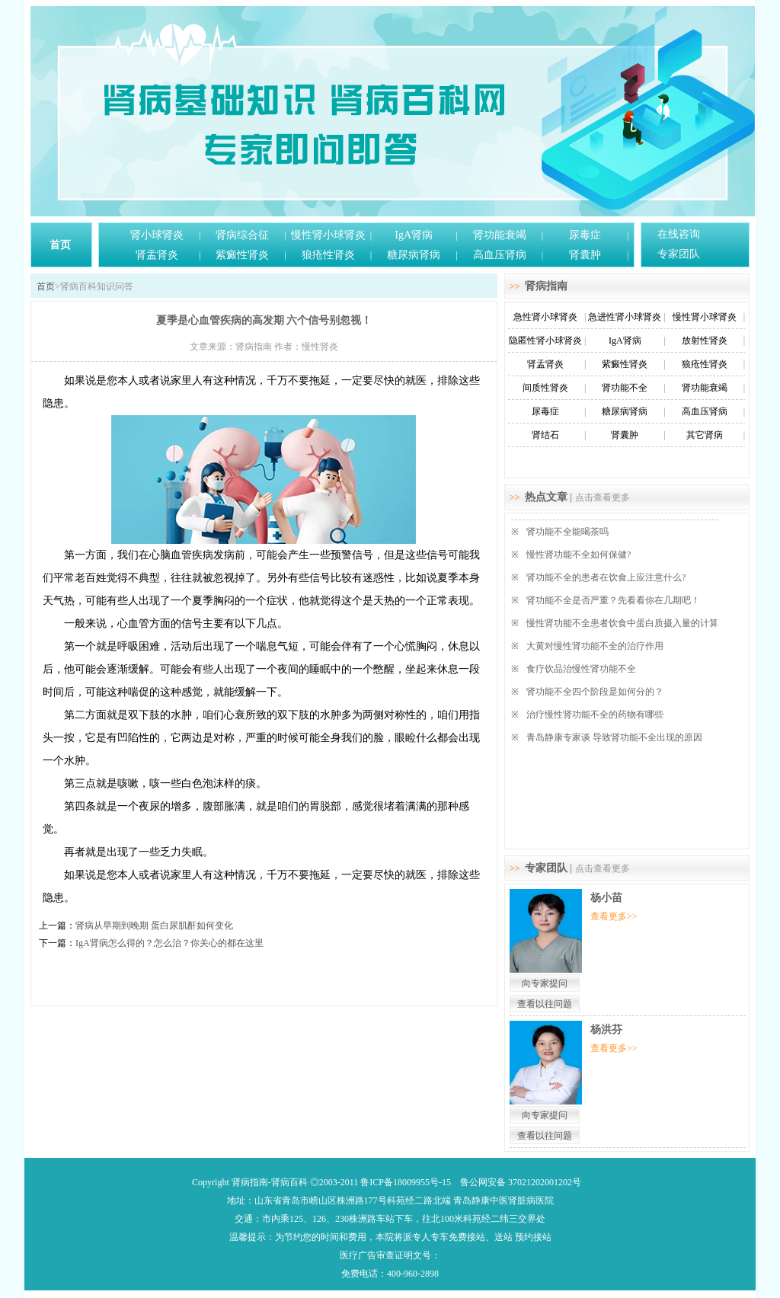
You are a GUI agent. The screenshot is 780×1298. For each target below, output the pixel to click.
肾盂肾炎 (157, 255)
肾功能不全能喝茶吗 (567, 531)
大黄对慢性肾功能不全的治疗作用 (594, 646)
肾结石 (545, 435)
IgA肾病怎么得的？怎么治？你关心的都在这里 (169, 943)
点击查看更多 (602, 497)
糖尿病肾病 (413, 255)
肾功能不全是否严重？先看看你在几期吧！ (613, 600)
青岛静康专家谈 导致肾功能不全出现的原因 (614, 737)
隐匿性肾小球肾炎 (545, 340)
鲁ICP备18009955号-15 (405, 1182)
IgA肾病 (414, 235)
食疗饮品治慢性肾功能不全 (581, 668)
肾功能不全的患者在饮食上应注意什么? (606, 577)
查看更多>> (614, 916)
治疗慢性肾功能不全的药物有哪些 (594, 714)
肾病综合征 (242, 235)
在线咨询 (678, 234)
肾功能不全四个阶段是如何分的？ (594, 691)
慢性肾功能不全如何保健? (578, 554)
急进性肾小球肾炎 (624, 317)
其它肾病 (704, 435)
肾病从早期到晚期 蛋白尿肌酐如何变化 (154, 925)
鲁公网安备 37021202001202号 (520, 1182)
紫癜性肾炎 (242, 255)
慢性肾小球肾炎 (328, 235)
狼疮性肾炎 (328, 255)
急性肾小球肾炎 (545, 317)
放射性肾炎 (704, 340)
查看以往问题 (544, 1004)
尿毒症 (585, 235)
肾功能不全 (624, 387)
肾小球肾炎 (157, 235)
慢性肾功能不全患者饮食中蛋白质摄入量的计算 (622, 623)
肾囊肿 (585, 255)
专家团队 (678, 254)
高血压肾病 (499, 255)
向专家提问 (544, 983)
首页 (60, 245)
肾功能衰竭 (499, 235)
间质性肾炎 (545, 387)
